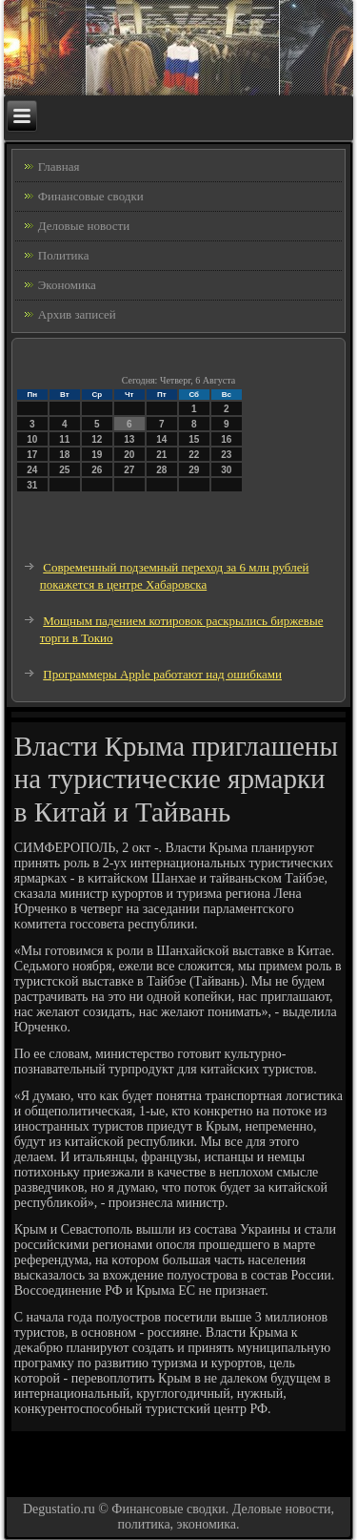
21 (161, 454)
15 (193, 439)
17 (32, 454)
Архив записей (77, 314)
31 (32, 485)
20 (129, 454)
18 (64, 454)
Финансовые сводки (91, 196)
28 (161, 470)
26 (96, 470)
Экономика (67, 285)
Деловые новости (83, 226)
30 (226, 470)
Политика (63, 255)
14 (161, 439)
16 (226, 439)
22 (193, 454)
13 (129, 439)
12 (96, 439)
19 (96, 454)
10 (32, 439)
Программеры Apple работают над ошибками (162, 674)
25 (64, 470)
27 (129, 470)
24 (32, 470)
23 (226, 454)
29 (193, 470)
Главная (59, 166)
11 (64, 439)
